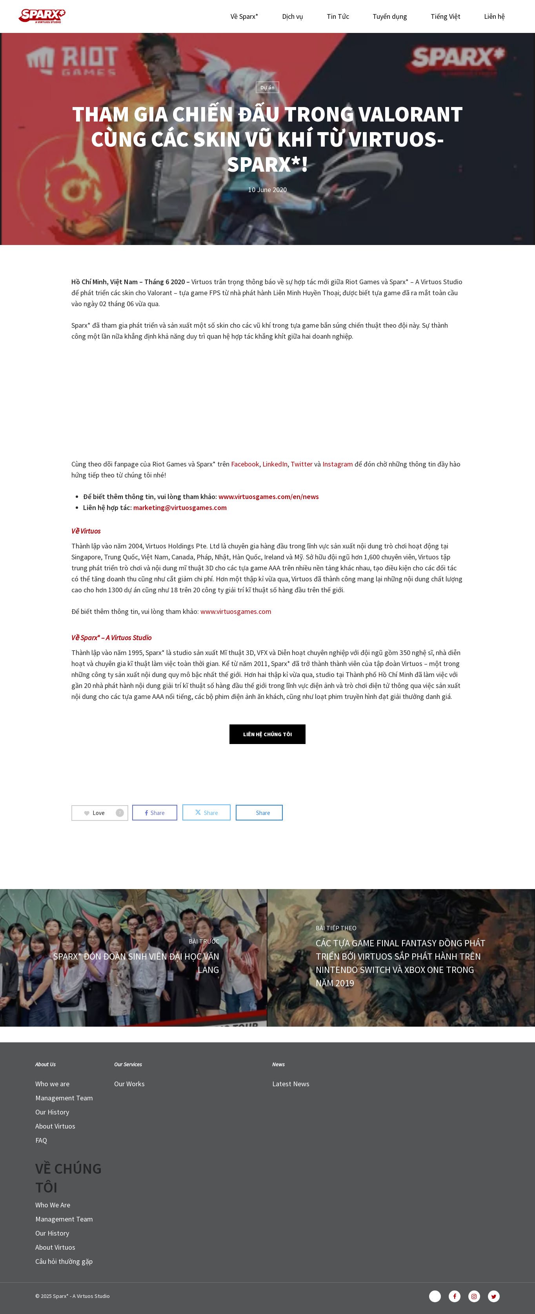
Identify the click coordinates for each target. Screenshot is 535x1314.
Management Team (64, 1097)
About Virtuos (55, 1126)
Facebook (245, 463)
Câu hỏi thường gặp (64, 1261)
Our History (52, 1111)
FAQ (41, 1140)
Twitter (302, 463)
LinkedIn (275, 463)
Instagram (338, 463)
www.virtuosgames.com (235, 611)
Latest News (290, 1083)
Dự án (267, 87)
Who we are (52, 1083)
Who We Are (52, 1204)
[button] (267, 734)
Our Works (129, 1083)
